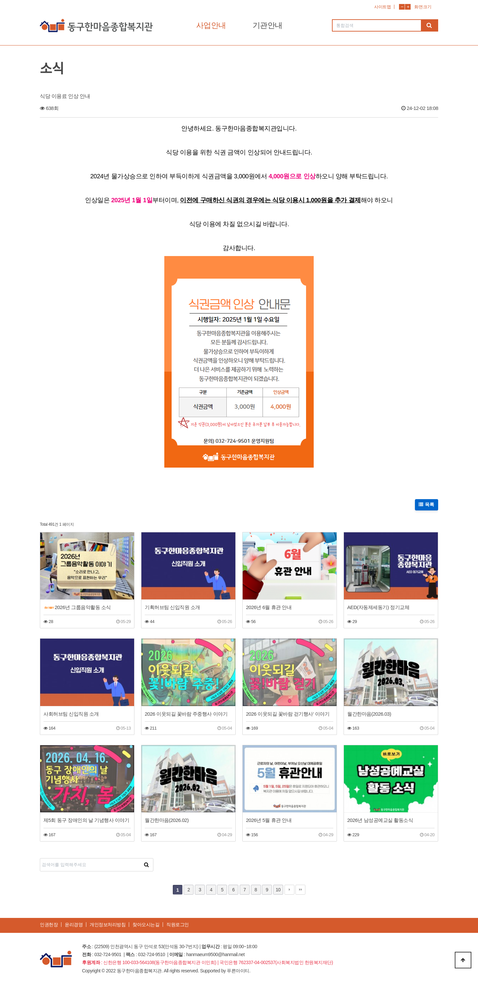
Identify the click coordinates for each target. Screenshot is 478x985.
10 (278, 889)
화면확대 (408, 7)
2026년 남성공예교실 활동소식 (380, 820)
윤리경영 (74, 924)
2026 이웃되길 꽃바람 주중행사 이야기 (186, 714)
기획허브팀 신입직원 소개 (172, 607)
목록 (427, 504)
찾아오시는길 (145, 924)
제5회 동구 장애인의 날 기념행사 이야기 (86, 820)
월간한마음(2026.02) (167, 820)
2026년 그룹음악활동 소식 (78, 607)
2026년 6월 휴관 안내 (268, 607)
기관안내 (267, 25)
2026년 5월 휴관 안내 (268, 820)
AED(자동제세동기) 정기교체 (378, 607)
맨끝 (300, 890)
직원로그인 (177, 924)
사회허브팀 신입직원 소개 (71, 714)
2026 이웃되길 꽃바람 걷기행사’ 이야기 (287, 714)
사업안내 (211, 25)
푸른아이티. (238, 970)
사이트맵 (382, 7)
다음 (289, 890)
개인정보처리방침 (107, 924)
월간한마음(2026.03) (369, 714)
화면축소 (402, 7)
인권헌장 (49, 924)
